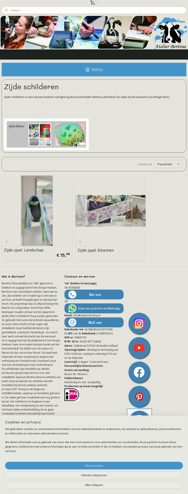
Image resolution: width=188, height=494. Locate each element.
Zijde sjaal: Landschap (24, 239)
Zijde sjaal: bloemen (85, 239)
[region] (66, 476)
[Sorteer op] (168, 164)
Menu (94, 69)
